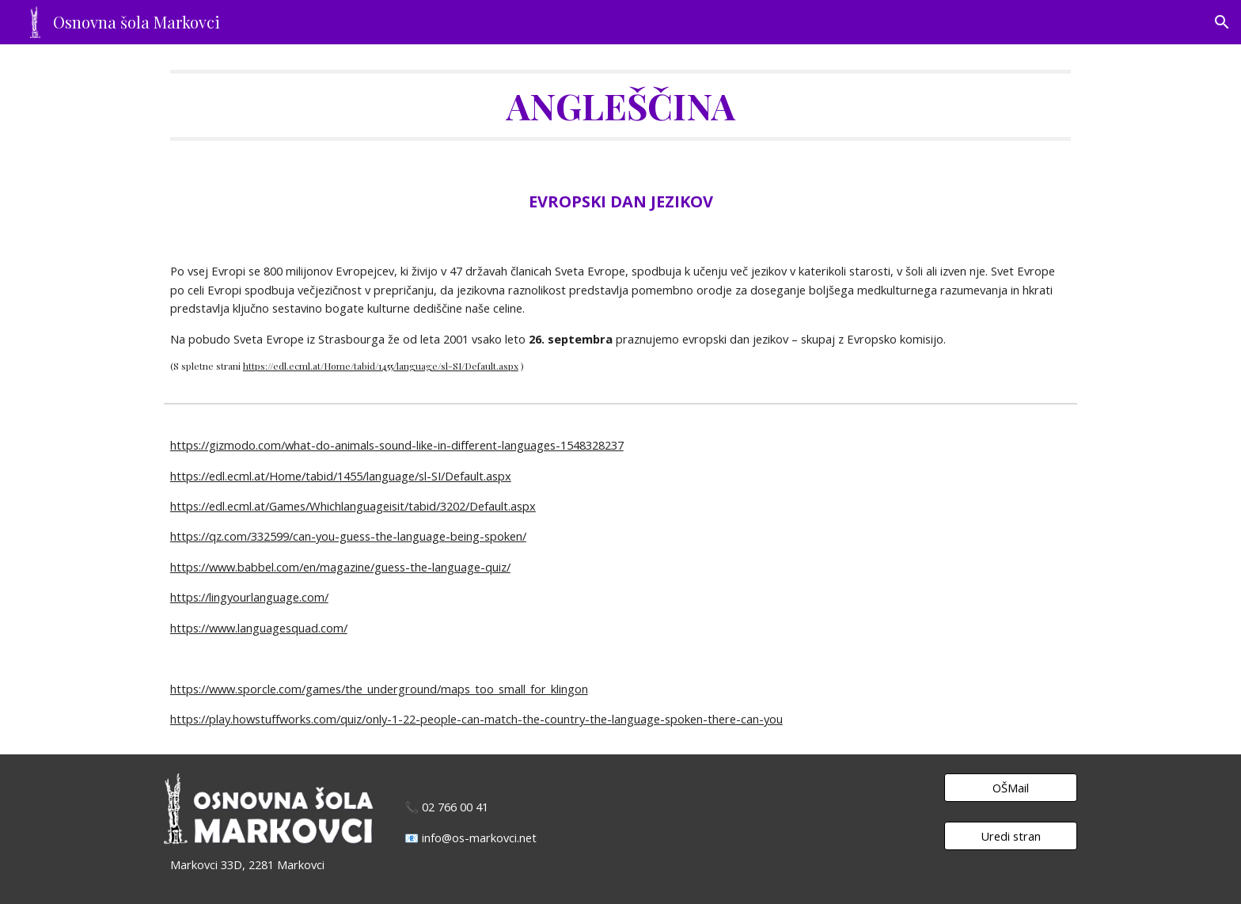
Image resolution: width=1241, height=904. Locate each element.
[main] (620, 105)
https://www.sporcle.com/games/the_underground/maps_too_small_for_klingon (379, 689)
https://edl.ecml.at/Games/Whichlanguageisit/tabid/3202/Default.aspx (353, 506)
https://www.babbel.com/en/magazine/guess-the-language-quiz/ (340, 567)
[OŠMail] (1010, 787)
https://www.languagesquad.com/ (258, 628)
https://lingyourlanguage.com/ (249, 597)
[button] (1222, 22)
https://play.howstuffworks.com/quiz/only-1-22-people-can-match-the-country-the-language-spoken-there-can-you (476, 719)
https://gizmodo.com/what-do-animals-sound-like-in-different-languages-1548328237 (397, 445)
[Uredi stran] (1010, 835)
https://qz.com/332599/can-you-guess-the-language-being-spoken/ (348, 536)
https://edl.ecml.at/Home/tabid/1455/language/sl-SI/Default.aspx (380, 365)
